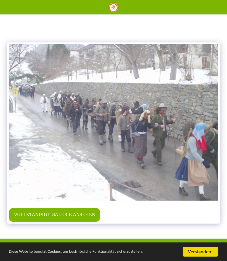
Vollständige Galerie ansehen (54, 214)
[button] (6, 7)
